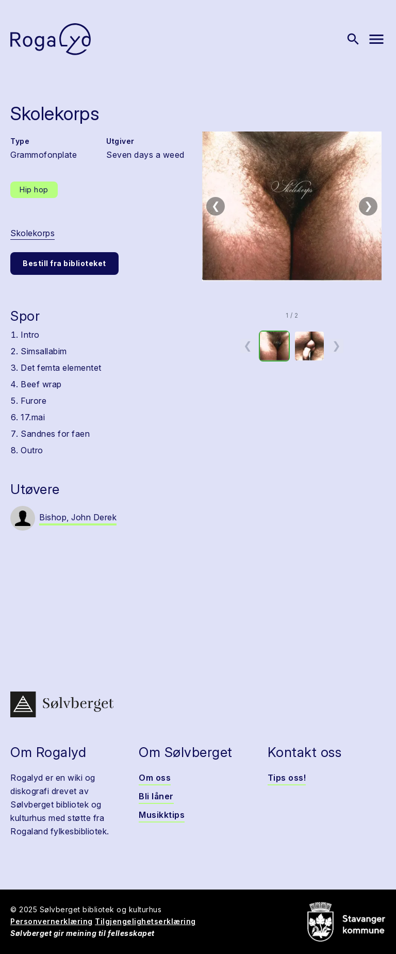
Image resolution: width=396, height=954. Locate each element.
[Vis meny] (376, 39)
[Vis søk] (353, 39)
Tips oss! (287, 777)
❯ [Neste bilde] (368, 206)
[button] (292, 206)
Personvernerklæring (51, 921)
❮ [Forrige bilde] (215, 206)
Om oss (155, 777)
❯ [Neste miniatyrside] (336, 345)
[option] (274, 346)
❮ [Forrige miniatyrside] (247, 345)
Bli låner (156, 796)
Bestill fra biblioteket (64, 263)
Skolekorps (32, 233)
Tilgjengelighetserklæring (145, 921)
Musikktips (162, 815)
